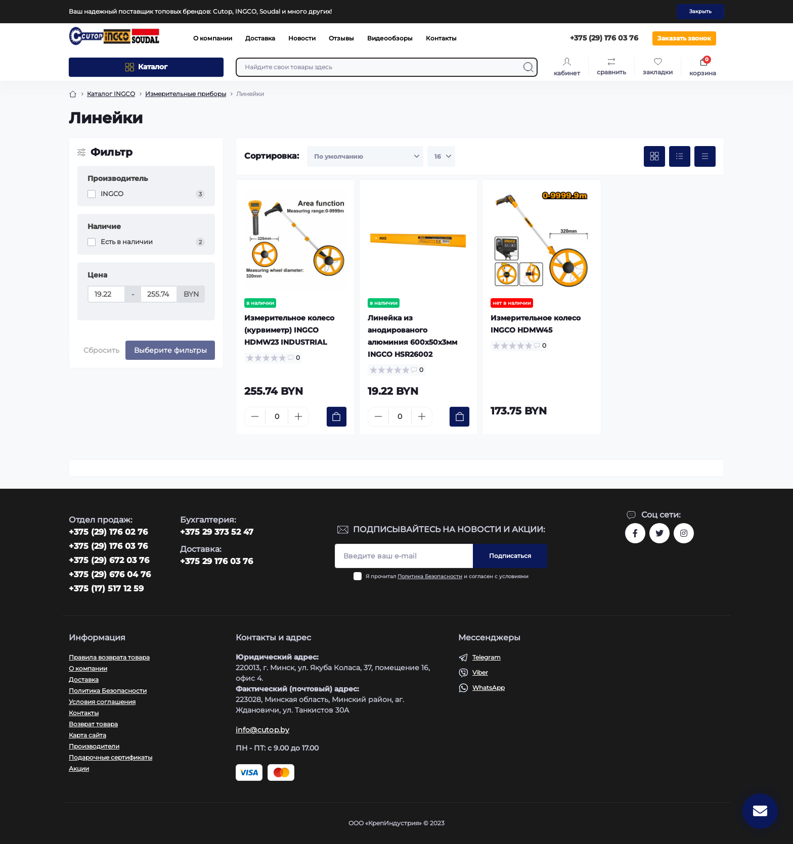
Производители (94, 746)
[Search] (528, 67)
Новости (302, 38)
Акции (79, 768)
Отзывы (341, 38)
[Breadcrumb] (73, 94)
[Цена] (106, 294)
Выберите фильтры (170, 350)
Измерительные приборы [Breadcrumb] (185, 94)
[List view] (679, 156)
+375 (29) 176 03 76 (108, 546)
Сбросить (101, 350)
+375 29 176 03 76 (216, 561)
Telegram (486, 657)
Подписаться (510, 555)
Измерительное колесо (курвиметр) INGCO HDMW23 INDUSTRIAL (289, 330)
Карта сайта (87, 735)
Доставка (260, 38)
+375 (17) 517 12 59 (106, 588)
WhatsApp (488, 687)
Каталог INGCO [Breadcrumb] (111, 94)
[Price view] (705, 156)
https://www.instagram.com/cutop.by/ (683, 533)
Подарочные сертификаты (110, 757)
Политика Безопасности (430, 576)
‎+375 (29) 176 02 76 (108, 532)
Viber (480, 672)
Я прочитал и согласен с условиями (447, 576)
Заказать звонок (684, 38)
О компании (212, 38)
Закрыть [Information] (700, 11)
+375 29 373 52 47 (216, 532)
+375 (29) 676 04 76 (110, 574)
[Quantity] (276, 416)
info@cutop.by (262, 729)
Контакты (441, 38)
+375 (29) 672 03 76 (109, 560)
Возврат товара (93, 724)
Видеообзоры (390, 38)
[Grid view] (654, 156)
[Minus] (255, 416)
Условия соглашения (102, 702)
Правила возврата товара (109, 657)
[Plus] (298, 416)
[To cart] (336, 417)
